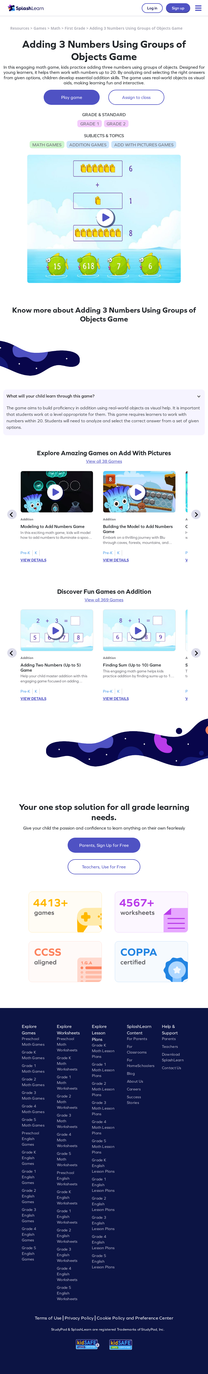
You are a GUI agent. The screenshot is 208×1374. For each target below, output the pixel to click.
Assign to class (136, 97)
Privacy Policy (79, 1318)
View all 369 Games (104, 599)
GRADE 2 (116, 123)
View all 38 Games (104, 461)
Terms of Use (49, 1318)
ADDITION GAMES (87, 144)
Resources (19, 28)
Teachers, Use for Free (104, 866)
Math (55, 28)
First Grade (75, 28)
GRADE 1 (89, 123)
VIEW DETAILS (33, 560)
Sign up (178, 8)
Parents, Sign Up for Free (104, 845)
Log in (152, 8)
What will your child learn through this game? (103, 395)
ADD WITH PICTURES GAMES (144, 144)
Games (40, 28)
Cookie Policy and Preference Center (135, 1318)
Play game (71, 97)
